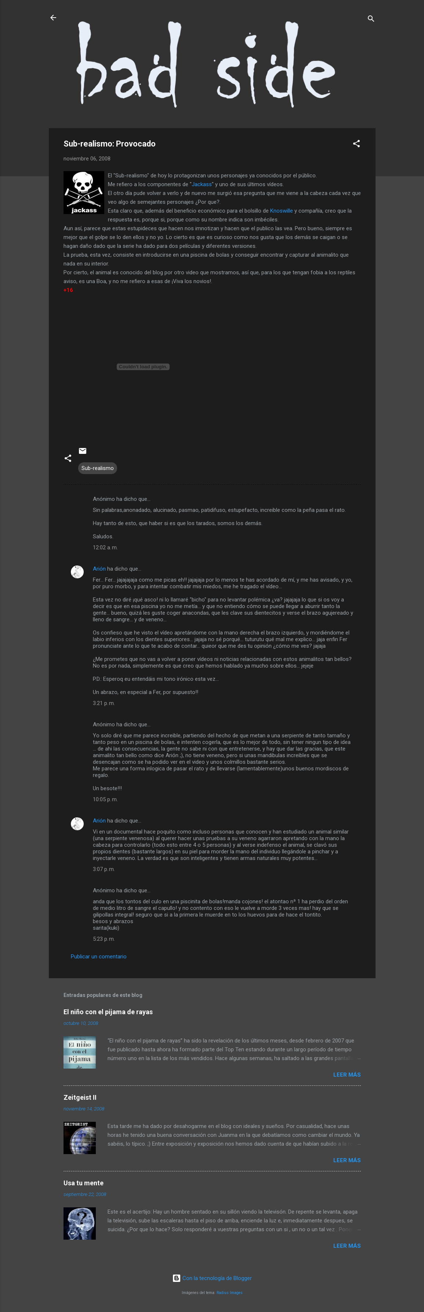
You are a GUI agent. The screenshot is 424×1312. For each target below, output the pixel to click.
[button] (356, 145)
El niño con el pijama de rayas (108, 1012)
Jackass (202, 184)
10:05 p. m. (105, 799)
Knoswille (281, 210)
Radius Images (230, 1292)
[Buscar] (371, 20)
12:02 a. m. (105, 547)
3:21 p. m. (104, 703)
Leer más (347, 1074)
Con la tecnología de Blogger (212, 1278)
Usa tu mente (84, 1183)
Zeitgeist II (80, 1097)
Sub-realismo (97, 468)
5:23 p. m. (104, 939)
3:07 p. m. (104, 869)
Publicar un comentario (99, 956)
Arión (99, 568)
